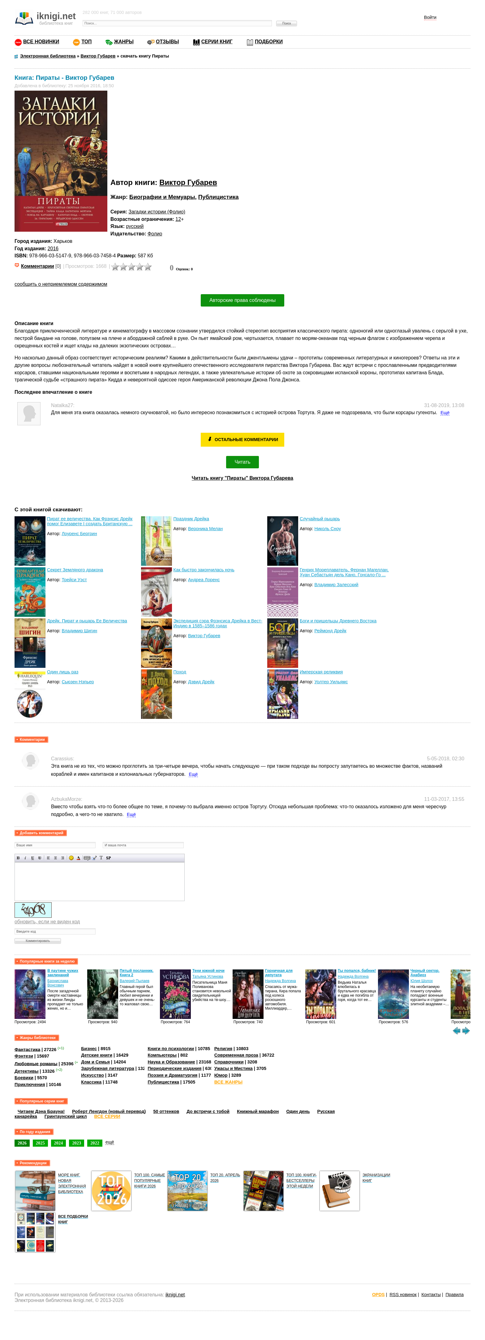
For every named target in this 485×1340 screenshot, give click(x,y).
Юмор (221, 1075)
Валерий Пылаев (134, 981)
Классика (91, 1082)
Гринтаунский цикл (66, 1116)
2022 (94, 1142)
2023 (76, 1142)
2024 (58, 1142)
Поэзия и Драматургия (172, 1075)
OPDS (378, 1294)
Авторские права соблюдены (242, 300)
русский (135, 226)
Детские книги (96, 1055)
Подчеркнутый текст (32, 858)
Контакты (431, 1294)
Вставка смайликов (71, 858)
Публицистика (218, 197)
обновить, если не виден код (47, 921)
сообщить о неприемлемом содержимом (61, 284)
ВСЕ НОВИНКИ (41, 41)
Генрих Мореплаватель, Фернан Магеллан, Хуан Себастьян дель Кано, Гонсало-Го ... (344, 572)
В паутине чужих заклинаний (62, 972)
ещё (109, 1142)
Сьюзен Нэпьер (78, 681)
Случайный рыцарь (320, 518)
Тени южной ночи (208, 970)
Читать (243, 462)
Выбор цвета (78, 858)
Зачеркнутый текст (39, 858)
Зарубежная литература (107, 1068)
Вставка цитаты (94, 858)
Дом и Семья (95, 1061)
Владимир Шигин (79, 630)
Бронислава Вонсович (57, 983)
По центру (55, 858)
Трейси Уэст (74, 579)
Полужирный (18, 858)
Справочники (229, 1061)
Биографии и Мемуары (162, 197)
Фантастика (27, 1049)
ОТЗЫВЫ (167, 41)
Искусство (92, 1075)
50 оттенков (166, 1111)
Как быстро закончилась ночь (204, 569)
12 (178, 219)
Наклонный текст (25, 858)
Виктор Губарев (188, 182)
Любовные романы (36, 1063)
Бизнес (89, 1048)
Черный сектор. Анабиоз (425, 972)
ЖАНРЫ (124, 41)
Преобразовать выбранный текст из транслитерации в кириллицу (101, 858)
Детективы (27, 1071)
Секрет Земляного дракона (75, 569)
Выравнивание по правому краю (62, 858)
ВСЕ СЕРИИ (107, 1116)
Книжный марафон (258, 1111)
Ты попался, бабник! (357, 970)
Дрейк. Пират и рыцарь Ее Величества (87, 620)
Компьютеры (162, 1055)
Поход (180, 671)
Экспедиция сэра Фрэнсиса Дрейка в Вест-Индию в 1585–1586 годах (218, 623)
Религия (223, 1048)
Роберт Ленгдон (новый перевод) (109, 1111)
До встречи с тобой (208, 1111)
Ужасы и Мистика (233, 1068)
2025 (40, 1142)
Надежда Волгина (280, 981)
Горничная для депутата (279, 972)
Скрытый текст (87, 858)
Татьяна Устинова (207, 976)
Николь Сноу (327, 528)
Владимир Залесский (336, 584)
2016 (53, 248)
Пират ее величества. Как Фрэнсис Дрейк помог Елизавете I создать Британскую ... (89, 521)
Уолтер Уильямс (331, 681)
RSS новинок (402, 1294)
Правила (455, 1294)
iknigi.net (175, 1294)
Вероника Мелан (205, 528)
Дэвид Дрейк (201, 681)
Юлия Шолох (421, 981)
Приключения (30, 1084)
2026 (22, 1142)
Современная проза (236, 1055)
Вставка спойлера (108, 858)
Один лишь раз (62, 671)
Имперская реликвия (321, 671)
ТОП (86, 41)
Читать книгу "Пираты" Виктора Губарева (242, 478)
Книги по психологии (171, 1048)
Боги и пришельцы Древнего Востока (338, 620)
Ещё (444, 412)
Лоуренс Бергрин (79, 533)
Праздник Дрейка (191, 518)
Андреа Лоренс (204, 579)
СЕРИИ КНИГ (217, 41)
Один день (298, 1111)
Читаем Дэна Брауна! (41, 1111)
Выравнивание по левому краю (48, 858)
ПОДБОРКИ (269, 41)
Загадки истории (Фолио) (157, 211)
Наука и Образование (171, 1061)
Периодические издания (174, 1068)
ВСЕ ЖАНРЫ (228, 1082)
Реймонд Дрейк (330, 630)
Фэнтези (24, 1056)
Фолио (155, 233)
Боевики (24, 1077)
